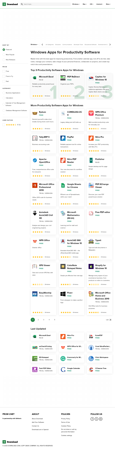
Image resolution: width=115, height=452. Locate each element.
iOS (91, 4)
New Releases (9, 60)
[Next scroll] (109, 44)
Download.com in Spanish (40, 429)
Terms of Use (65, 422)
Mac (84, 4)
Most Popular (8, 54)
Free (6, 71)
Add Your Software (38, 422)
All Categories (50, 44)
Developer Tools (78, 44)
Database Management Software (15, 110)
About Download (37, 419)
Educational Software (91, 44)
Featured (7, 49)
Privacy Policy (65, 419)
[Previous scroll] (42, 44)
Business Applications (11, 93)
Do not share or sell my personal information (68, 430)
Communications (67, 44)
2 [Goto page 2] (38, 320)
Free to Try (8, 76)
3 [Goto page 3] (43, 320)
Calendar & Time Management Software (14, 104)
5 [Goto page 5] (54, 320)
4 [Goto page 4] (49, 320)
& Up (12, 124)
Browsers (58, 44)
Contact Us (35, 426)
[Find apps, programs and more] (45, 4)
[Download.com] (10, 4)
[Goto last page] (108, 320)
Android (99, 4)
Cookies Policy (66, 426)
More (108, 4)
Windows (75, 4)
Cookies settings (66, 435)
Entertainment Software (105, 44)
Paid (6, 81)
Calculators (8, 98)
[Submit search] (22, 4)
